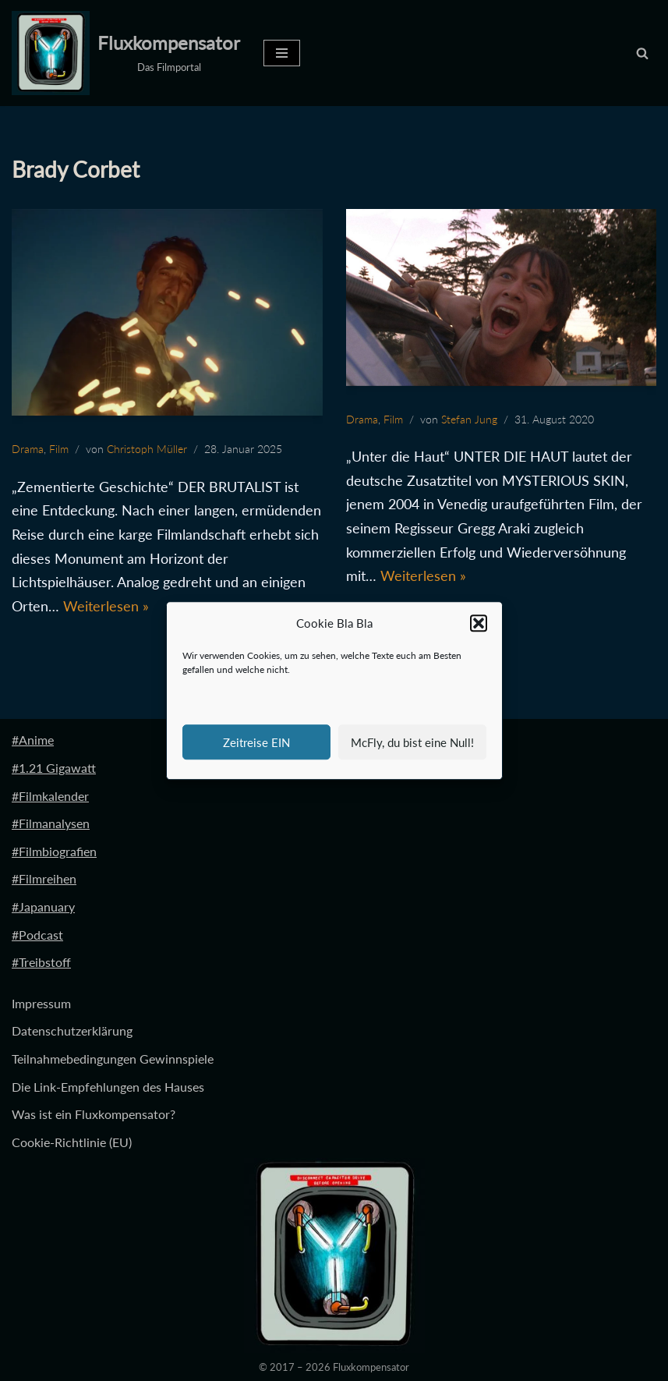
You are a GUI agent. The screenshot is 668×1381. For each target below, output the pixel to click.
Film (59, 448)
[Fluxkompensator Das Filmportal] (126, 53)
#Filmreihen (44, 878)
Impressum (41, 1003)
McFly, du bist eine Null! (412, 742)
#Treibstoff (41, 961)
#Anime (33, 739)
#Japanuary (43, 906)
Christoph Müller (147, 448)
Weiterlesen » (106, 605)
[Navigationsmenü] (281, 53)
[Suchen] (642, 53)
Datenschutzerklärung (72, 1030)
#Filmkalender (50, 795)
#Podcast (37, 934)
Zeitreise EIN (256, 742)
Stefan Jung (469, 419)
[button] (478, 624)
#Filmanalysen (51, 823)
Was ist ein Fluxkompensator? (93, 1114)
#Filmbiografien (54, 851)
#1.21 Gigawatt (54, 767)
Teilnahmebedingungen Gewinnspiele (113, 1058)
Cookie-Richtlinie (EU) (72, 1142)
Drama (28, 448)
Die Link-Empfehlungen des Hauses (108, 1086)
